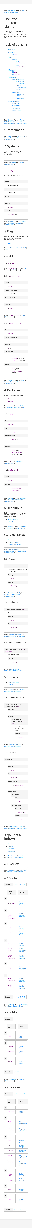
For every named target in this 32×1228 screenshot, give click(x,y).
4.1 (14, 72)
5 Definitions (12, 77)
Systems (10, 120)
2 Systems (11, 52)
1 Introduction (12, 50)
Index (16, 12)
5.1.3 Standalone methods (21, 88)
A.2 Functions (16, 106)
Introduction (11, 11)
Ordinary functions (13, 542)
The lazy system (21, 1145)
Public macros (21, 932)
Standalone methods (14, 545)
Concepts (11, 848)
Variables (11, 853)
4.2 (15, 74)
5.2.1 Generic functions (20, 94)
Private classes (21, 1041)
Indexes (10, 498)
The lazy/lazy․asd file (23, 1127)
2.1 (14, 54)
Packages (11, 221)
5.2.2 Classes (20, 98)
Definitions (11, 380)
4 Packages (11, 70)
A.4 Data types (16, 110)
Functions (11, 850)
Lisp (9, 243)
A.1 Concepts (16, 103)
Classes (10, 686)
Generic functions (13, 683)
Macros (10, 540)
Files (9, 136)
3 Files (10, 57)
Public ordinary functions (22, 907)
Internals (10, 522)
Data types (11, 855)
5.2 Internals (15, 92)
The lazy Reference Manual (14, 120)
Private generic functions (22, 919)
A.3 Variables (16, 108)
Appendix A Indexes (14, 101)
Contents (11, 12)
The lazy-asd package (22, 1155)
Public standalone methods (22, 954)
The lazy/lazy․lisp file (22, 1134)
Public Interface (12, 519)
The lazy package (21, 1150)
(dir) (23, 11)
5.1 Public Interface (18, 79)
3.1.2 (20, 65)
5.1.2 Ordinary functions (20, 84)
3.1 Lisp (14, 59)
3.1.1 (20, 62)
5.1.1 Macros (20, 81)
